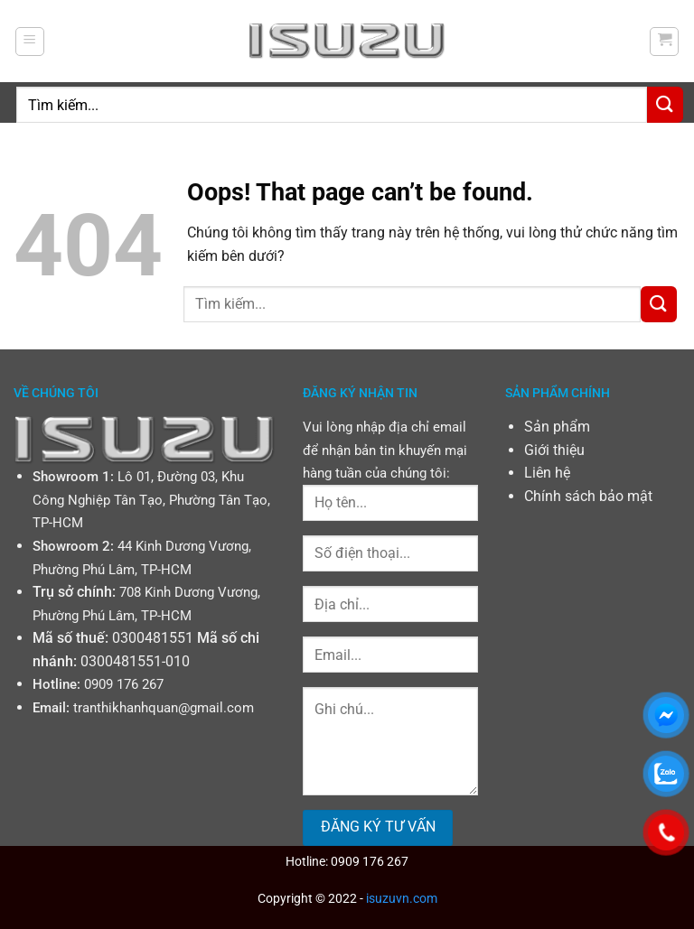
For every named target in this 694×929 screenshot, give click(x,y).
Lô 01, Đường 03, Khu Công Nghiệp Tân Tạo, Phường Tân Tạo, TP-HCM (151, 500)
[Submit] (665, 104)
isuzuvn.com (401, 898)
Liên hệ (547, 472)
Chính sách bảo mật (588, 496)
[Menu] (29, 41)
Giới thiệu (554, 450)
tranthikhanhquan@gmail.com (163, 708)
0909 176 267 (124, 684)
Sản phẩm (557, 426)
